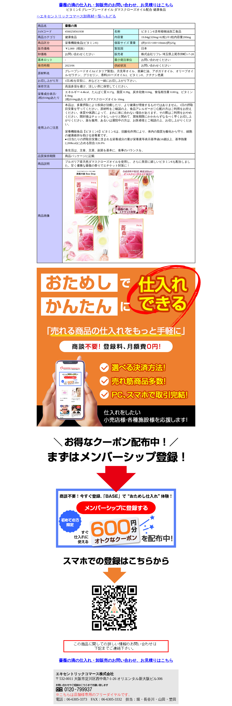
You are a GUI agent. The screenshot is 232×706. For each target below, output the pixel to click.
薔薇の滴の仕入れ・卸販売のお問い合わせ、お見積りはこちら (116, 5)
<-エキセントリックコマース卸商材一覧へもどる (76, 16)
